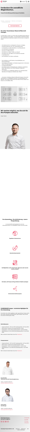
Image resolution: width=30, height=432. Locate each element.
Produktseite (19, 334)
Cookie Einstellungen (21, 429)
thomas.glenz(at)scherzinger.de (7, 409)
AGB (28, 428)
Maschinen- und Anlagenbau (17, 20)
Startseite (2, 20)
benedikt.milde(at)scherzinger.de (7, 383)
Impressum (18, 428)
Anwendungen (7, 20)
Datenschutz (23, 428)
